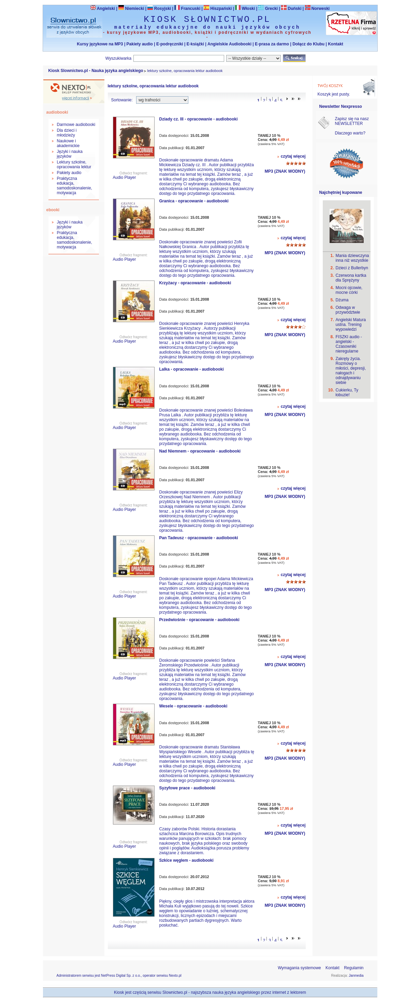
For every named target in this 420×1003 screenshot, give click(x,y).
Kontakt (335, 44)
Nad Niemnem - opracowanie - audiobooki (200, 451)
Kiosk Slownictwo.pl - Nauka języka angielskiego (95, 70)
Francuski (187, 8)
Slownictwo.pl (174, 992)
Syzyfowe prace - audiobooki (187, 788)
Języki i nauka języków (70, 154)
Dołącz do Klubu (308, 44)
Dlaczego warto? (350, 133)
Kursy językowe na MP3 (100, 44)
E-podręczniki (169, 44)
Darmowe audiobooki (76, 124)
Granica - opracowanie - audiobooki (194, 201)
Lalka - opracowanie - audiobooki (191, 369)
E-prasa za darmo (272, 44)
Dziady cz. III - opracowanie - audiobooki (198, 119)
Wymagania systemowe (299, 967)
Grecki (268, 8)
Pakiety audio (140, 44)
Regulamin (353, 967)
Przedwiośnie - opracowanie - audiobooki (199, 619)
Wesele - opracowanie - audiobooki (193, 706)
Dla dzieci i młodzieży (67, 133)
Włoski (245, 8)
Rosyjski (159, 8)
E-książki (195, 44)
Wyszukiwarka (118, 58)
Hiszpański (218, 8)
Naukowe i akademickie (68, 143)
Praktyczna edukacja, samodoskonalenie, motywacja (74, 185)
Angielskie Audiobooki (229, 44)
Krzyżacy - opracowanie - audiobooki (195, 283)
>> (293, 98)
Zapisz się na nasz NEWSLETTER (352, 121)
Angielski (102, 8)
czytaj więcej (293, 156)
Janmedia (356, 975)
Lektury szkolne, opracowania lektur (74, 164)
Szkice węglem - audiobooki (186, 860)
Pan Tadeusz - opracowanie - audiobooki (198, 537)
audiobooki (57, 112)
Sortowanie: (122, 100)
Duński (291, 8)
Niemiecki (131, 8)
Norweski (321, 8)
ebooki (53, 209)
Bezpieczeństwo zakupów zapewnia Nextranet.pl (392, 5)
